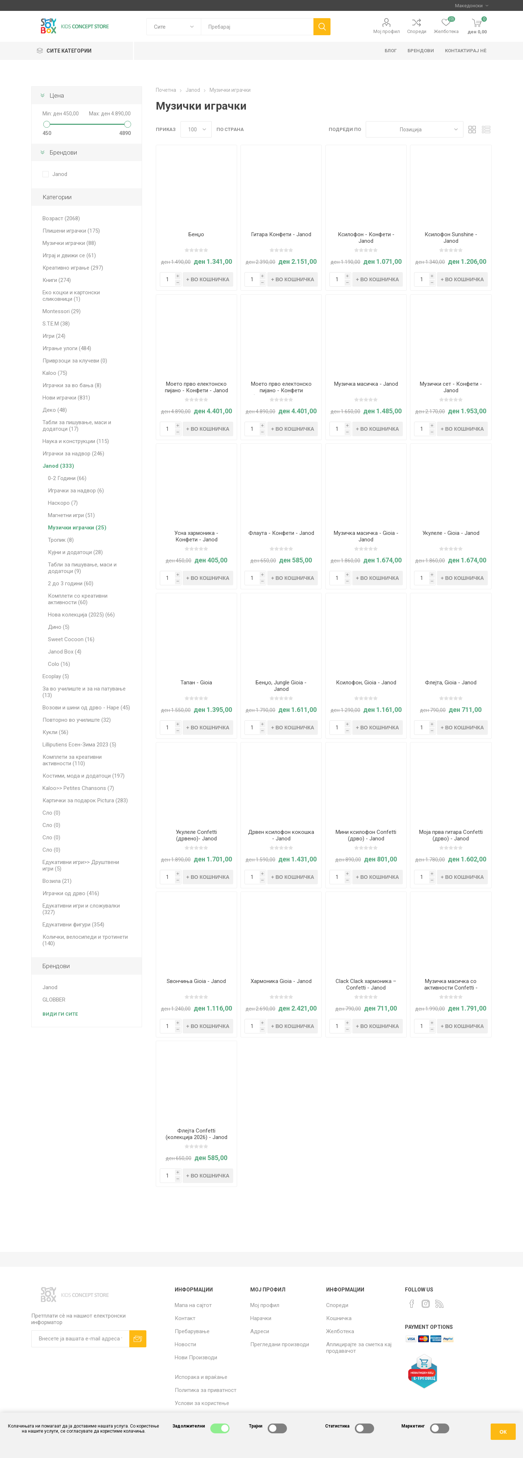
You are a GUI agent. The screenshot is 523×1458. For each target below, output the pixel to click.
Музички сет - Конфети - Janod (451, 387)
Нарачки (260, 1318)
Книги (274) (56, 280)
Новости (185, 1344)
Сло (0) (51, 813)
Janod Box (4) (64, 651)
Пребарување (192, 1331)
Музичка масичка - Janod (366, 384)
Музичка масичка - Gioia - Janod (366, 536)
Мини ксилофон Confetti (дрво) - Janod (366, 835)
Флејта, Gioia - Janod (451, 682)
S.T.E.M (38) (56, 323)
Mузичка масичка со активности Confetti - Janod (451, 988)
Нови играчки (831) (66, 397)
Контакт (185, 1318)
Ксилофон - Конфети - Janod (366, 237)
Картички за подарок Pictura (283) (85, 800)
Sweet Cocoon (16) (71, 639)
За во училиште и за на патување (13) (84, 692)
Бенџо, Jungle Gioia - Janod (281, 685)
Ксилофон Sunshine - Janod (451, 237)
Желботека (340, 1331)
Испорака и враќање (201, 1377)
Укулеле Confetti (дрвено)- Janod (196, 835)
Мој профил (386, 31)
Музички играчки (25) (77, 527)
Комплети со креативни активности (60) (78, 599)
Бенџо (196, 234)
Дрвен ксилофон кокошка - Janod (281, 835)
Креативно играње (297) (72, 268)
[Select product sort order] (414, 129)
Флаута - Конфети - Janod (281, 533)
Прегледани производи (279, 1344)
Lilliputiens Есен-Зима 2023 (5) (79, 744)
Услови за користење (202, 1403)
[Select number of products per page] (196, 129)
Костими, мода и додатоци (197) (83, 776)
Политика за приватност (205, 1390)
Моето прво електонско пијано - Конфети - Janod (196, 387)
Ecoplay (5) (55, 676)
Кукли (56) (55, 732)
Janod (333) (58, 466)
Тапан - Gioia (196, 682)
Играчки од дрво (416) (70, 893)
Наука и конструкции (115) (75, 441)
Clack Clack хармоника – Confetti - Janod (366, 984)
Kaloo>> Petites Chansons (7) (78, 788)
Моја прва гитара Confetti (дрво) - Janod (451, 835)
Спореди (416, 31)
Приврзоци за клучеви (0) (74, 360)
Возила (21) (57, 881)
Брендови (63, 152)
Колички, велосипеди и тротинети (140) (85, 940)
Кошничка (339, 1318)
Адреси (259, 1331)
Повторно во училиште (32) (76, 720)
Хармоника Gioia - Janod (281, 981)
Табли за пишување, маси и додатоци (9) (82, 567)
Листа (486, 129)
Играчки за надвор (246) (73, 453)
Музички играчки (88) (69, 243)
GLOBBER (53, 999)
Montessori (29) (61, 311)
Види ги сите (60, 1014)
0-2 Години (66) (67, 478)
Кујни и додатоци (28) (75, 552)
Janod (59, 174)
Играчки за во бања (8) (71, 385)
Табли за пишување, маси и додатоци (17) (76, 425)
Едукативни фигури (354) (73, 924)
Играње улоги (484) (66, 348)
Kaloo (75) (54, 373)
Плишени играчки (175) (71, 231)
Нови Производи (196, 1357)
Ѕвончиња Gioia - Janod (196, 981)
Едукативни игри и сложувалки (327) (81, 909)
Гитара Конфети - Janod (281, 234)
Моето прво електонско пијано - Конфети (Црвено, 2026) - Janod (281, 390)
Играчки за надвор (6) (76, 490)
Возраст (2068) (61, 218)
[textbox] (257, 26)
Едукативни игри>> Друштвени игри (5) (80, 865)
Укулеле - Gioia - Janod (450, 533)
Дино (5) (58, 627)
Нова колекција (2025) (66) (81, 614)
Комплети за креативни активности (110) (72, 760)
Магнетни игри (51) (71, 515)
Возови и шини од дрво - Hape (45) (86, 707)
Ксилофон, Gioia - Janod (366, 682)
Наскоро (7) (63, 503)
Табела (472, 129)
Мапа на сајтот (193, 1305)
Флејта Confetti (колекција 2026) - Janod (196, 1133)
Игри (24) (53, 336)
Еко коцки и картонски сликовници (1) (71, 295)
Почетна (166, 90)
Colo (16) (59, 664)
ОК (503, 1432)
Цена (57, 95)
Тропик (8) (61, 540)
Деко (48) (54, 410)
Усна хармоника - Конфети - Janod (196, 536)
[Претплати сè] (80, 1338)
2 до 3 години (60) (70, 583)
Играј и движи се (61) (69, 255)
